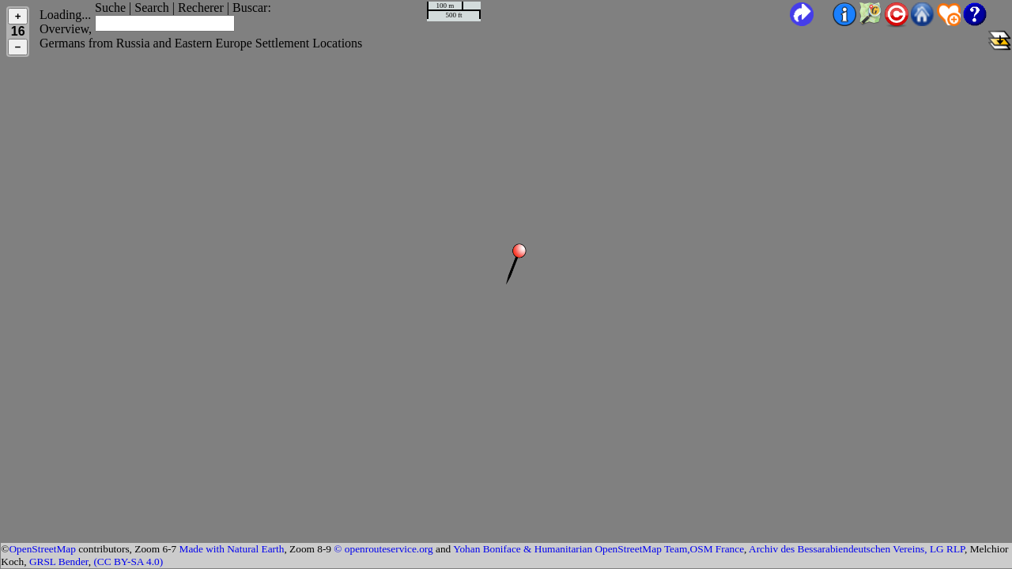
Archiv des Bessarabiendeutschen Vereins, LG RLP (857, 549)
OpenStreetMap (42, 549)
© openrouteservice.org (383, 549)
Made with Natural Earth (232, 549)
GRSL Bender (59, 561)
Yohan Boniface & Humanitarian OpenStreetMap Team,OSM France (598, 549)
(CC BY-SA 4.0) (128, 561)
